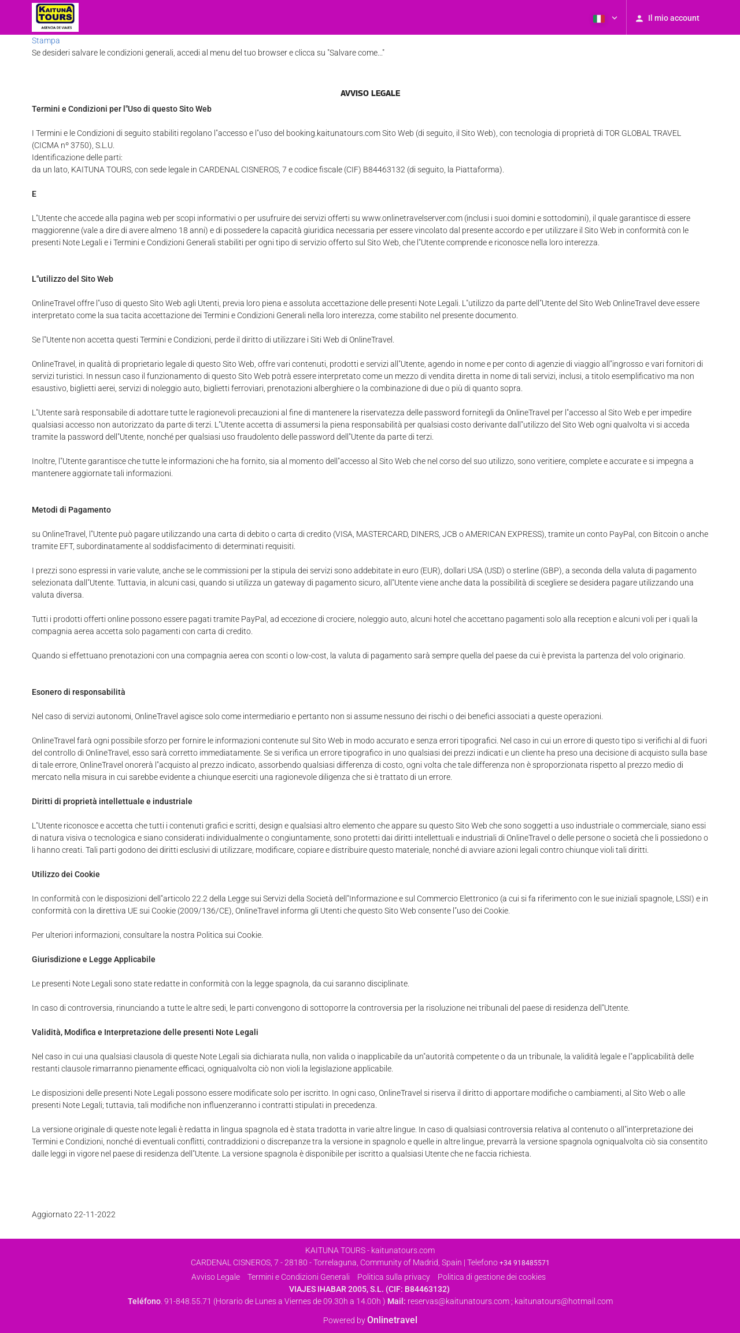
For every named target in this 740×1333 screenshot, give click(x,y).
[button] (604, 17)
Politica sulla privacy (393, 1277)
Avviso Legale (215, 1277)
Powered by (370, 1320)
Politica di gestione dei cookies (492, 1277)
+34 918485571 (525, 1263)
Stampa (46, 40)
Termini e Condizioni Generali (298, 1277)
